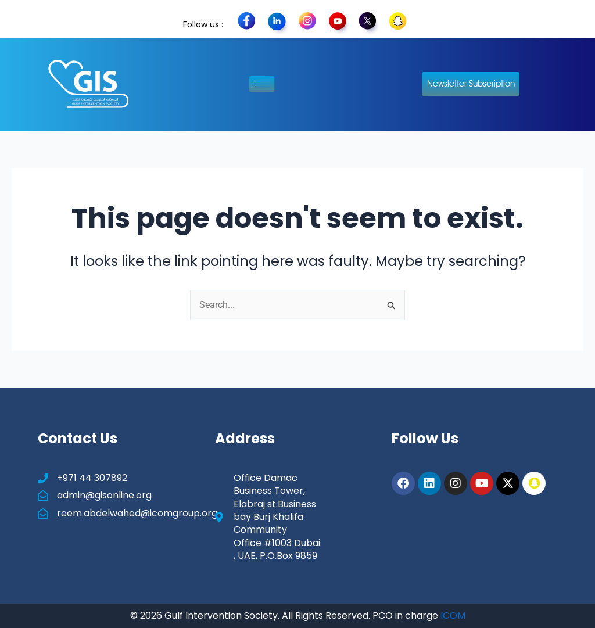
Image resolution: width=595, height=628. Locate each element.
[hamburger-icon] (262, 84)
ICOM (452, 615)
